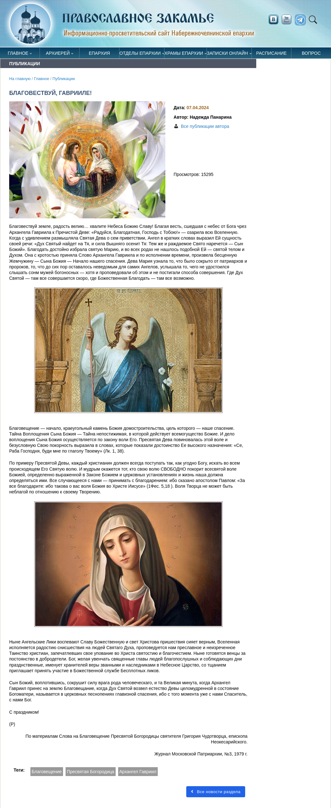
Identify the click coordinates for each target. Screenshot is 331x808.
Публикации (64, 79)
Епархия (99, 53)
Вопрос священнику (311, 55)
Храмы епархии (183, 53)
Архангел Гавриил (137, 771)
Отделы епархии (140, 53)
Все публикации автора (205, 126)
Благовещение (47, 771)
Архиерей (58, 53)
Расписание (271, 53)
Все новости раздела (215, 791)
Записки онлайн (227, 53)
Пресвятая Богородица (90, 771)
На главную (20, 79)
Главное (18, 53)
